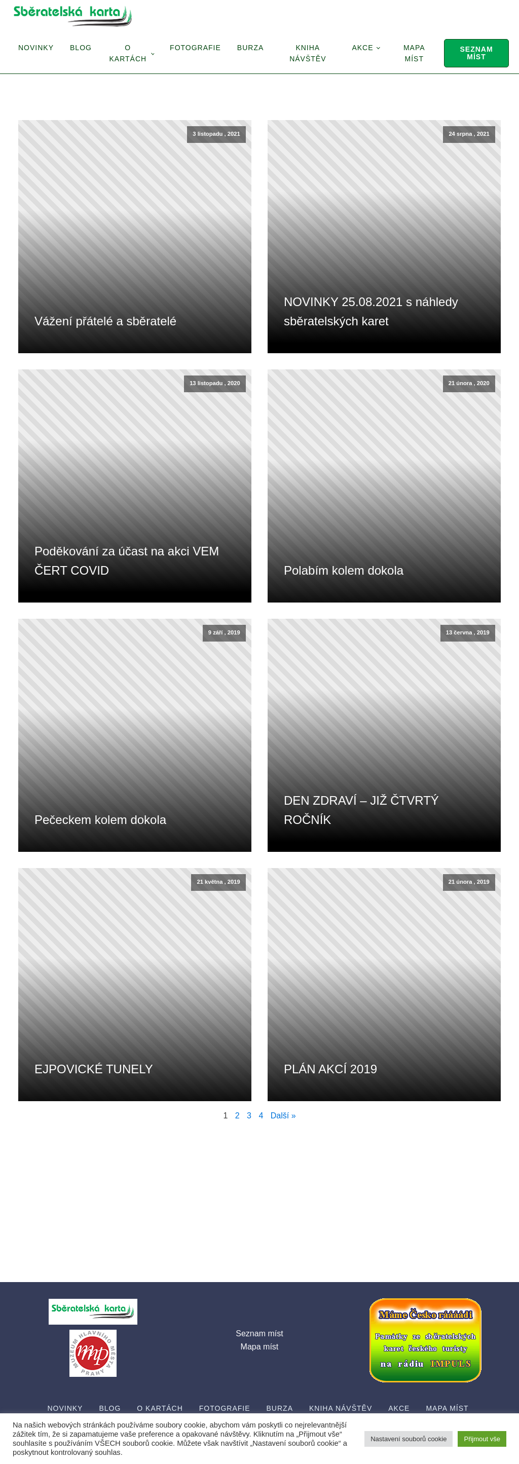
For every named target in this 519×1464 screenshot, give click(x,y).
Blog (81, 48)
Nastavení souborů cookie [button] (408, 1439)
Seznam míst (476, 53)
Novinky (36, 48)
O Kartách (127, 53)
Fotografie (195, 48)
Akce (362, 48)
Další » (283, 1115)
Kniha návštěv (307, 53)
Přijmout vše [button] (482, 1439)
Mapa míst (414, 53)
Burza (250, 48)
